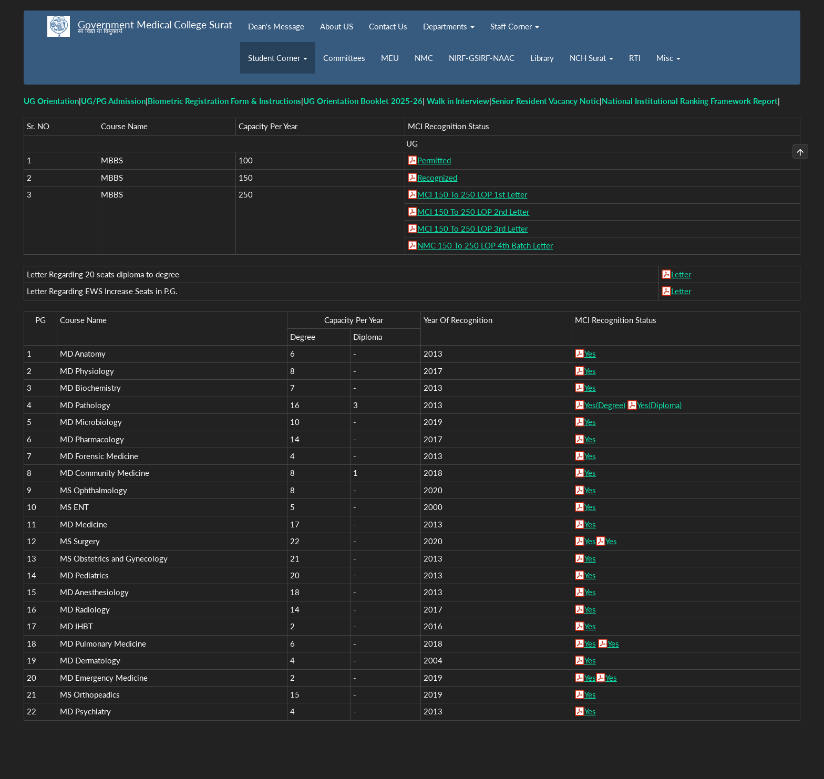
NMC (424, 58)
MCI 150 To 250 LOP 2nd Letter (473, 211)
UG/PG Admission (113, 101)
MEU (390, 58)
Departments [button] (449, 26)
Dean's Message (276, 26)
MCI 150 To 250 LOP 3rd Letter (472, 228)
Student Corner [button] (277, 58)
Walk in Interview (458, 101)
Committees (344, 58)
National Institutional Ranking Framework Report (690, 101)
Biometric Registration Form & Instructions (224, 101)
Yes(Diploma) (659, 405)
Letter (681, 274)
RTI (635, 58)
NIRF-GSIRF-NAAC (481, 58)
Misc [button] (668, 58)
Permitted (434, 160)
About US (336, 26)
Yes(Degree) (604, 405)
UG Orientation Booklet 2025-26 (363, 101)
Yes (590, 353)
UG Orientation (51, 101)
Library (542, 58)
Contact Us (388, 26)
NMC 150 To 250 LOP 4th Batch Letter (485, 245)
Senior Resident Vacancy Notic (545, 101)
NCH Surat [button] (591, 58)
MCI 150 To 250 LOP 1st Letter (472, 194)
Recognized (437, 177)
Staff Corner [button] (514, 26)
